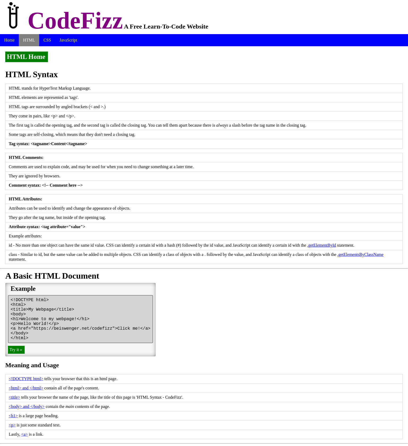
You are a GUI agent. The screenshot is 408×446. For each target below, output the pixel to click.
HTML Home (26, 56)
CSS (47, 40)
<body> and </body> (27, 406)
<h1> (13, 415)
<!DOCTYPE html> (26, 378)
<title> (14, 397)
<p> (12, 425)
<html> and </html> (26, 388)
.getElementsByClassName (360, 254)
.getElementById (321, 245)
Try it (16, 349)
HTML (29, 40)
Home (9, 40)
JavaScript (68, 40)
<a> (24, 434)
